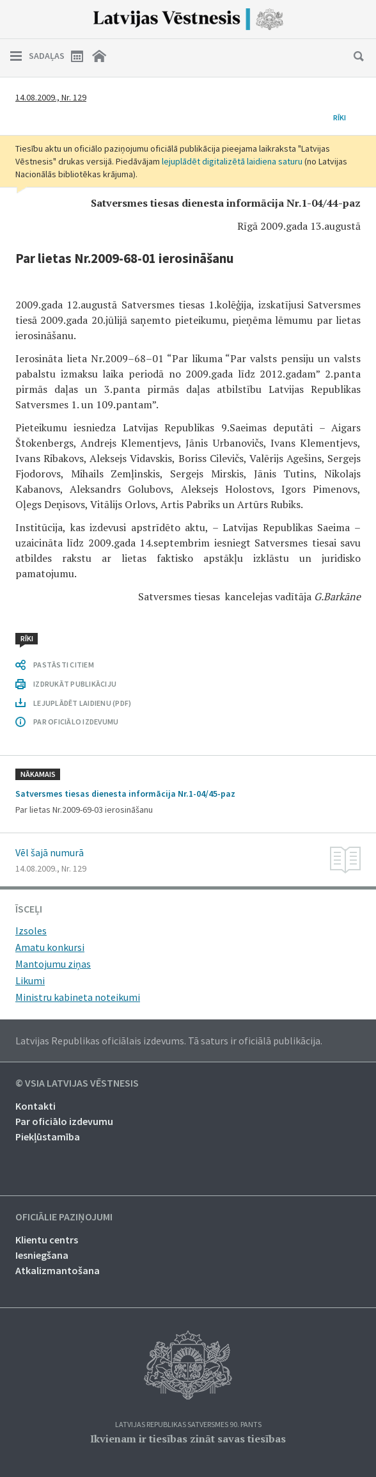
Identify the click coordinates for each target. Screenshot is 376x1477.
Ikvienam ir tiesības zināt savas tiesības (188, 1438)
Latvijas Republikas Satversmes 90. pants (188, 1425)
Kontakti (35, 1105)
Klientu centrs (46, 1239)
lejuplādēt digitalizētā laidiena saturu (232, 161)
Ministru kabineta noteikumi (77, 997)
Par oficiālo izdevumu (64, 1121)
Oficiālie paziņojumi (64, 1217)
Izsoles (31, 930)
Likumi (30, 980)
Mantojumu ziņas (53, 963)
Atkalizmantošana (57, 1270)
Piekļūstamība (47, 1136)
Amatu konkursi (49, 947)
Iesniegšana (41, 1255)
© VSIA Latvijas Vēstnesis (77, 1083)
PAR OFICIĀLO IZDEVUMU (75, 721)
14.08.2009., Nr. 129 (50, 97)
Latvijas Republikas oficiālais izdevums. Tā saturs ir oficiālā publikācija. (168, 1040)
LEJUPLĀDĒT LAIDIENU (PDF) (82, 703)
